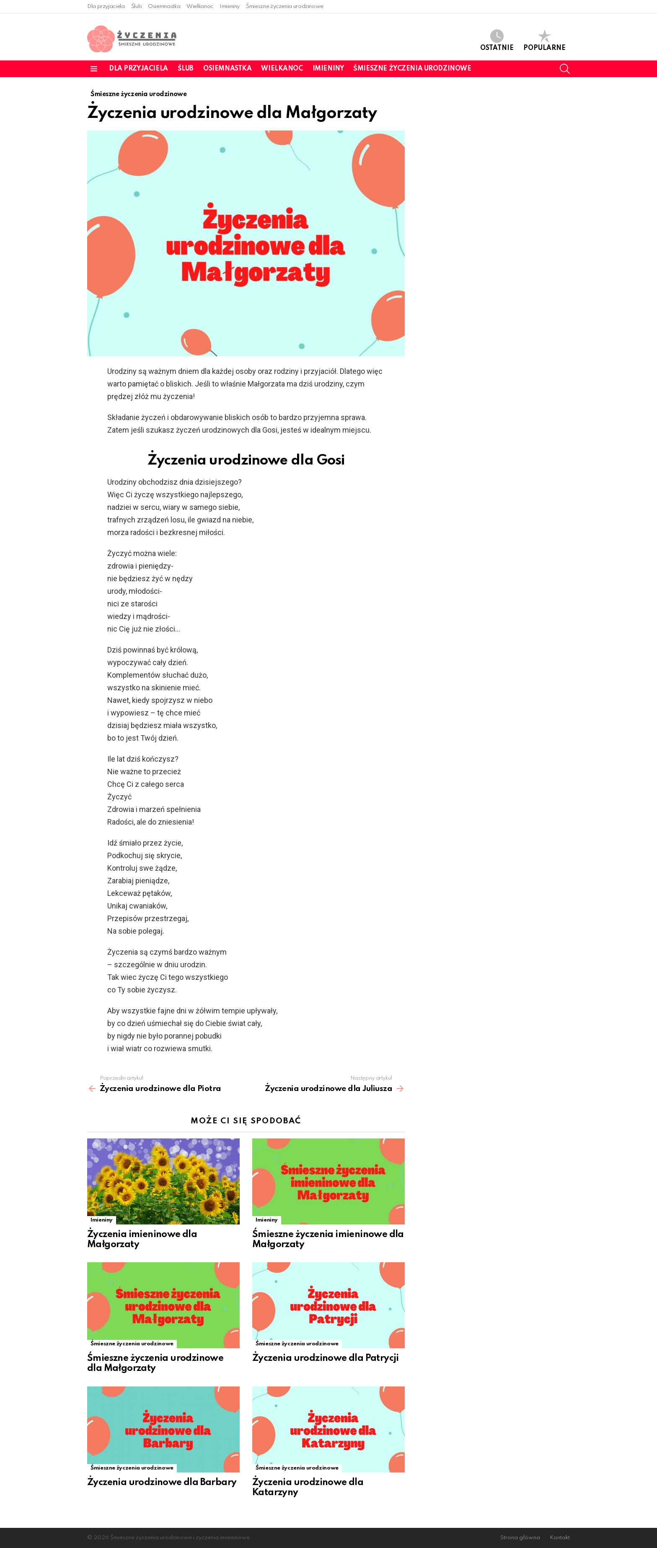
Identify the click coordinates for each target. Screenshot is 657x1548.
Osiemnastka (164, 6)
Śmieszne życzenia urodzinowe (284, 6)
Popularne (544, 40)
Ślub (136, 6)
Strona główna (520, 1537)
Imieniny (230, 6)
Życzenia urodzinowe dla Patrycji (325, 1358)
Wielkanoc (199, 6)
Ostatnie (497, 40)
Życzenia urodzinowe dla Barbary (161, 1482)
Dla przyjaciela (106, 6)
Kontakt (560, 1537)
